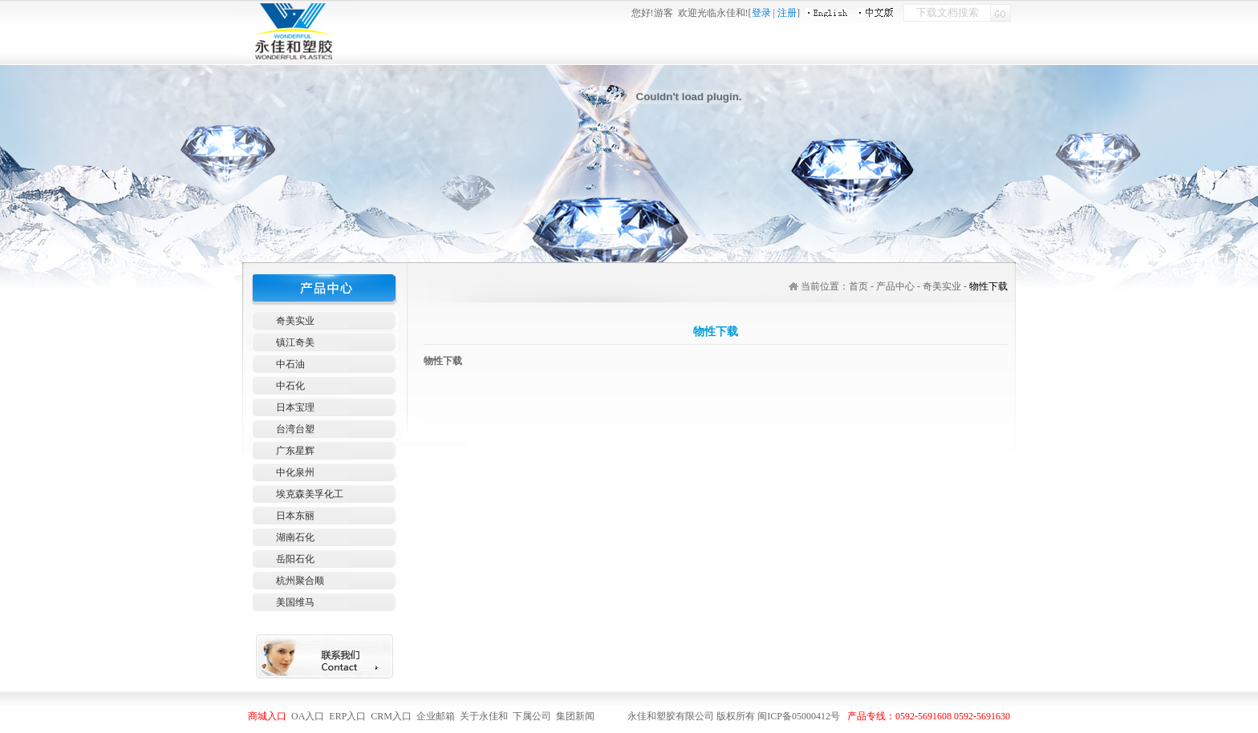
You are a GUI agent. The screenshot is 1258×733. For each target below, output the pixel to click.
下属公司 (532, 716)
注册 (787, 12)
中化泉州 (295, 472)
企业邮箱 (436, 716)
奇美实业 (295, 320)
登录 (761, 12)
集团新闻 (575, 716)
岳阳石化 (295, 559)
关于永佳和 (484, 716)
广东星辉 (295, 450)
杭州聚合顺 (300, 580)
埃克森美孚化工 (309, 494)
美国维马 (295, 602)
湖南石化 (295, 537)
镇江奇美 (295, 342)
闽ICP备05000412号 (798, 716)
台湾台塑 (295, 429)
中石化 (290, 385)
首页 (858, 286)
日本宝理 (295, 407)
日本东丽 (295, 515)
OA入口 (307, 716)
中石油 (290, 364)
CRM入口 (391, 716)
